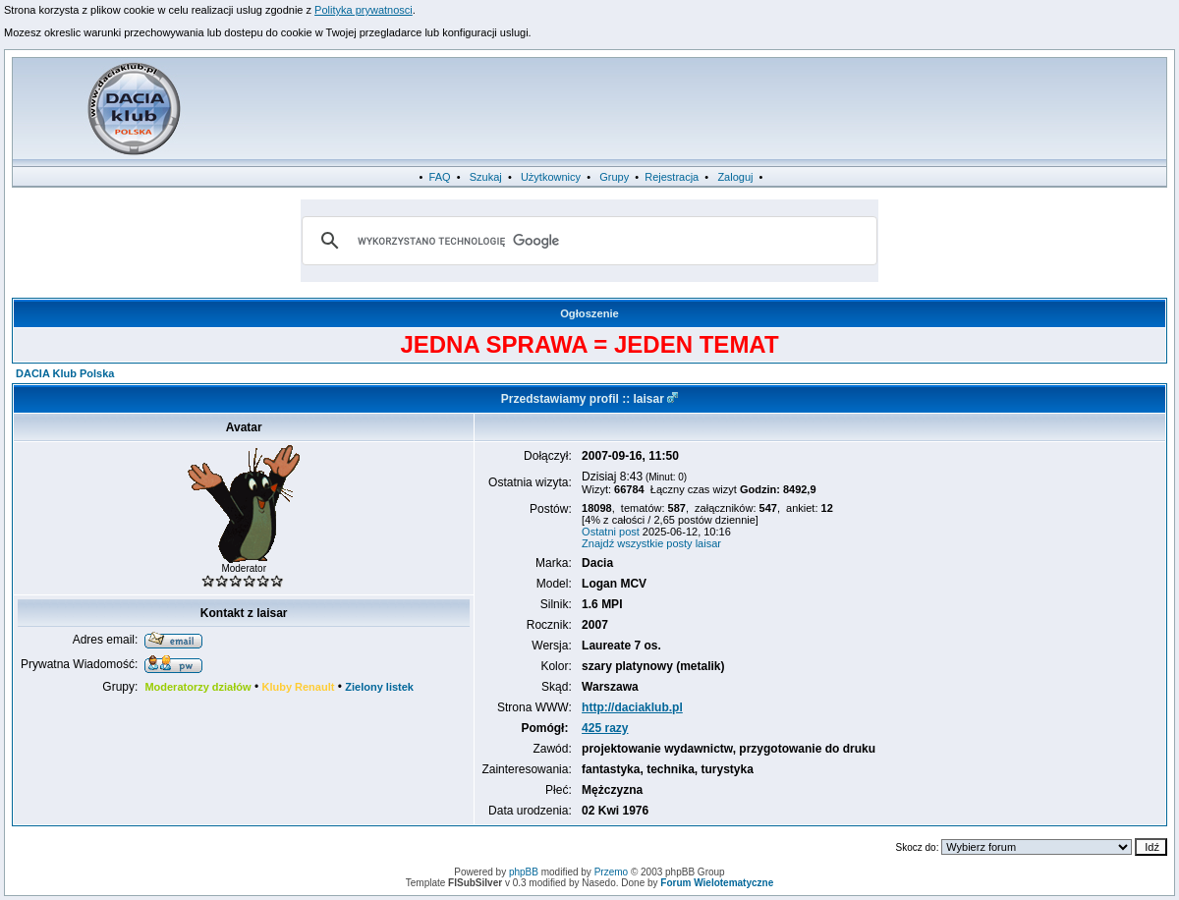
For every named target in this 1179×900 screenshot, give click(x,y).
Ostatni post (611, 531)
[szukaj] (586, 241)
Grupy (614, 177)
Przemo (611, 872)
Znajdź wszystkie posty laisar (651, 543)
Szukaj (486, 177)
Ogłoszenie (589, 313)
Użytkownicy (551, 177)
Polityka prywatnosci (363, 10)
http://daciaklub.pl (632, 707)
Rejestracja (672, 177)
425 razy (605, 728)
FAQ (440, 177)
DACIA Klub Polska (65, 373)
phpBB (523, 872)
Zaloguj (735, 177)
